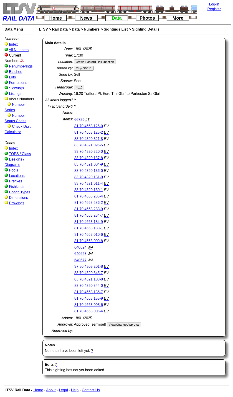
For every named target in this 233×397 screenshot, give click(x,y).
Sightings (16, 88)
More (177, 18)
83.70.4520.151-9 (88, 177)
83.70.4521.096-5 (88, 145)
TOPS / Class (20, 154)
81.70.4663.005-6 (88, 305)
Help (75, 390)
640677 (80, 260)
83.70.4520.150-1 (88, 190)
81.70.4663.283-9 (88, 209)
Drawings (16, 203)
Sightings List (116, 29)
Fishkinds (16, 187)
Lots (12, 77)
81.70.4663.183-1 (88, 228)
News (86, 18)
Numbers (91, 29)
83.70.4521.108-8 (88, 279)
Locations (17, 176)
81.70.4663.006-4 (88, 311)
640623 (80, 254)
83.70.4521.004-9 (88, 164)
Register (214, 9)
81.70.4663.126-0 (88, 126)
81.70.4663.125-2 (88, 132)
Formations (18, 83)
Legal (63, 390)
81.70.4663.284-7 (88, 215)
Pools (13, 170)
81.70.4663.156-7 (88, 292)
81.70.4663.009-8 (88, 241)
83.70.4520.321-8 (88, 139)
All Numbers (19, 50)
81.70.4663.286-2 (88, 203)
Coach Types (19, 192)
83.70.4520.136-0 (88, 171)
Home (55, 18)
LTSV (43, 29)
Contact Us (91, 390)
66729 (79, 120)
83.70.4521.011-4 (88, 183)
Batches (15, 72)
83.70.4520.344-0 (88, 286)
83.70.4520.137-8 (88, 158)
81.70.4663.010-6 (88, 234)
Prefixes (15, 181)
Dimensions (18, 198)
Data (117, 18)
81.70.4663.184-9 (88, 222)
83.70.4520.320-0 (88, 151)
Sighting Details (146, 29)
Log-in (214, 4)
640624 (80, 247)
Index (13, 44)
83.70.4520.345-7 (88, 273)
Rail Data (60, 29)
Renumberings (21, 66)
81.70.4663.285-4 (88, 196)
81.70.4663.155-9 (88, 298)
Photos (147, 18)
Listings (15, 94)
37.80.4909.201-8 (88, 266)
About (51, 390)
